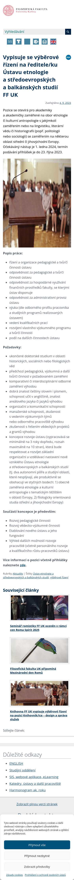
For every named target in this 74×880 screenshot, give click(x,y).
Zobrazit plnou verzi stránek (37, 804)
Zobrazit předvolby (37, 867)
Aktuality (18, 573)
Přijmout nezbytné (37, 856)
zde (22, 565)
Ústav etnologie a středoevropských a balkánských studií (28, 575)
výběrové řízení (59, 577)
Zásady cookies (14, 875)
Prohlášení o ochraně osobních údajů (45, 875)
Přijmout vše (37, 845)
